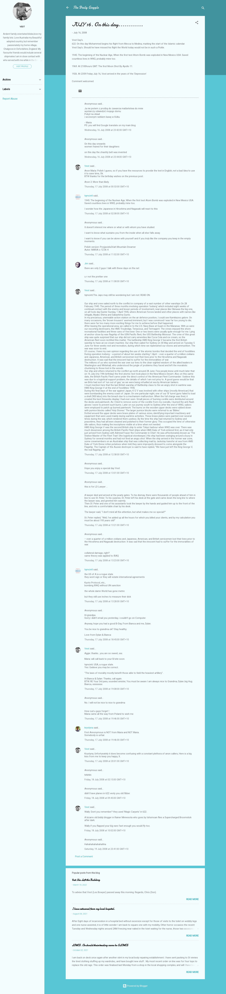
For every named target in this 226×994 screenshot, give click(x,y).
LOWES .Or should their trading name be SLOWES (100, 945)
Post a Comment (84, 856)
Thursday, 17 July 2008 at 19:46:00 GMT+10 (106, 718)
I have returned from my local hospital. (93, 909)
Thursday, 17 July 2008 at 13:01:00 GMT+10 (106, 473)
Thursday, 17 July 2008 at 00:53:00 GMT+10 (106, 186)
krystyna (88, 727)
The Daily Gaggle (86, 7)
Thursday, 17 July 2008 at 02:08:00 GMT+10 (106, 213)
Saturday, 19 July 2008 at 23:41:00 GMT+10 (106, 849)
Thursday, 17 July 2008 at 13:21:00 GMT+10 (106, 525)
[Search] (203, 8)
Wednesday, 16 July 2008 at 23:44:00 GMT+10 (107, 157)
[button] (197, 23)
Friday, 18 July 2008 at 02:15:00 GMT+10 (104, 779)
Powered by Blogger (135, 985)
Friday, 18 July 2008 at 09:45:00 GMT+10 (104, 798)
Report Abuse (10, 98)
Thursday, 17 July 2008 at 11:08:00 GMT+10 (106, 281)
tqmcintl (88, 195)
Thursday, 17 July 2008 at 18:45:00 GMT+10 (106, 639)
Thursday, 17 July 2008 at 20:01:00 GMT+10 (106, 761)
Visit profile (22, 66)
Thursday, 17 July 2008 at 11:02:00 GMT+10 (106, 254)
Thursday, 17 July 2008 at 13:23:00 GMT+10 (106, 560)
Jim (86, 263)
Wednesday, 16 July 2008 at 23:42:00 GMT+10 (107, 130)
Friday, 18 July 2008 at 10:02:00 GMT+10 (104, 830)
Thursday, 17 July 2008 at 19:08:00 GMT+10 (106, 689)
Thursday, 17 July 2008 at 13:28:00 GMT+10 (106, 601)
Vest (86, 166)
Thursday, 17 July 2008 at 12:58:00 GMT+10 (106, 454)
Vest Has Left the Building (86, 880)
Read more (192, 899)
